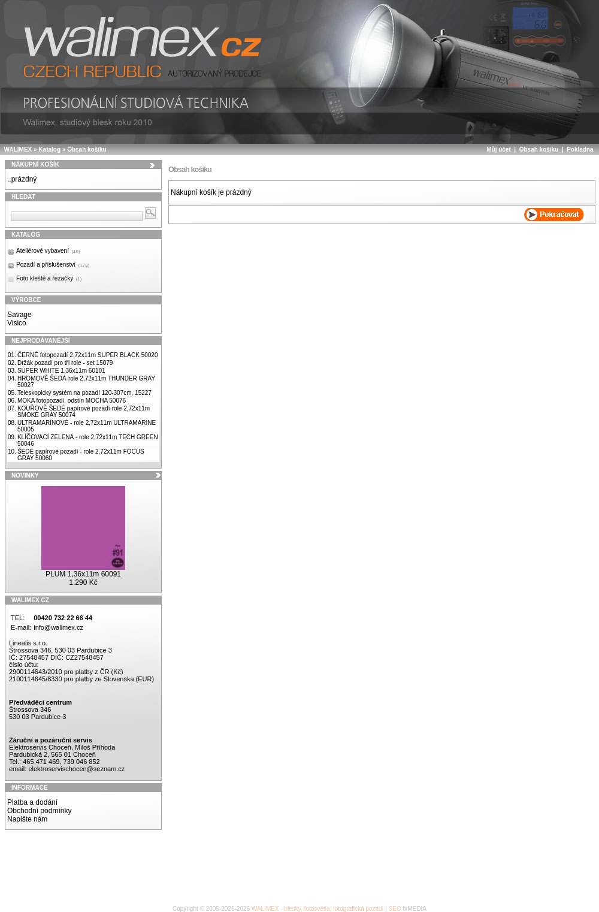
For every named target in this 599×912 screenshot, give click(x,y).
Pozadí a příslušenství (52, 264)
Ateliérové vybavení (48, 250)
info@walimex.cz (58, 627)
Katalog (49, 149)
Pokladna (580, 149)
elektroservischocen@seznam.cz (76, 768)
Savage (19, 314)
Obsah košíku (87, 149)
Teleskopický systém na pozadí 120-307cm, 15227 (84, 392)
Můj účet (498, 149)
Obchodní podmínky (39, 811)
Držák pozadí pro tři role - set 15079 (65, 363)
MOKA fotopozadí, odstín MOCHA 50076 (71, 400)
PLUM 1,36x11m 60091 (83, 574)
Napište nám (27, 819)
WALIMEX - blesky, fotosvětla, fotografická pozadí (318, 908)
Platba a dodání (32, 802)
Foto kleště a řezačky (48, 278)
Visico (16, 323)
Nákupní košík (35, 164)
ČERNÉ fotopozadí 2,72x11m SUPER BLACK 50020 (87, 355)
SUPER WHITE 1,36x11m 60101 (61, 370)
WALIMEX (18, 149)
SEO (395, 908)
